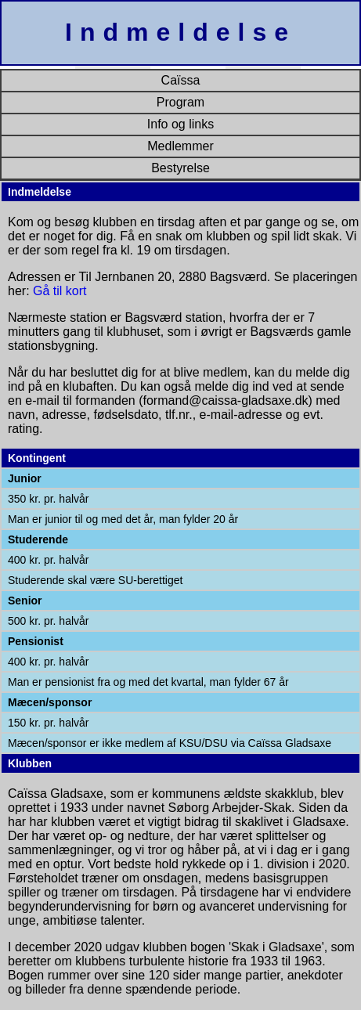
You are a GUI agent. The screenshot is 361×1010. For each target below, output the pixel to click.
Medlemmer (180, 146)
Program (180, 102)
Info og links (180, 124)
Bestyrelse (180, 168)
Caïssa (180, 80)
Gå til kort (59, 291)
